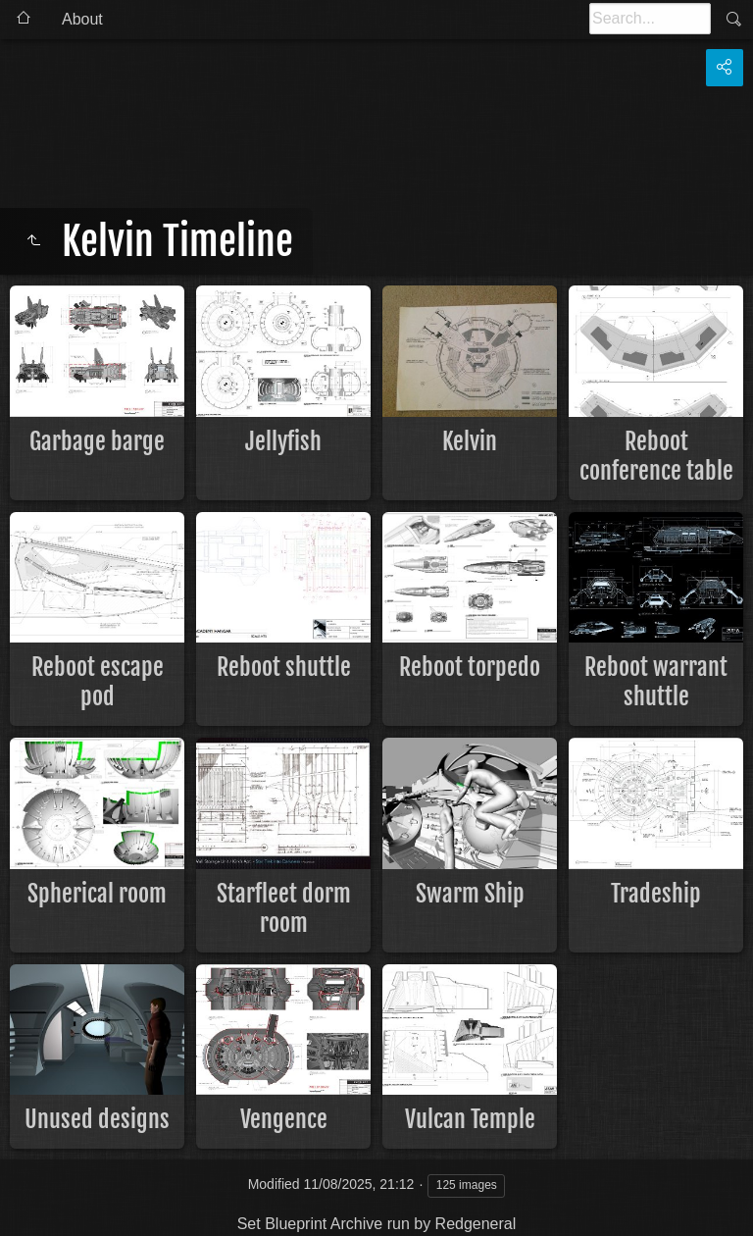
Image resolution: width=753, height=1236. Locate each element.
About (82, 19)
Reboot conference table (656, 456)
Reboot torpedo (469, 667)
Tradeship (656, 893)
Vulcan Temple (470, 1119)
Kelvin (469, 441)
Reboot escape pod (97, 681)
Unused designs (97, 1119)
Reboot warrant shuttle (656, 681)
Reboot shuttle (284, 667)
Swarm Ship (470, 893)
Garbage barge (97, 441)
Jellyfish (283, 441)
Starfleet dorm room (284, 908)
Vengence (283, 1119)
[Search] (650, 18)
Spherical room (97, 893)
